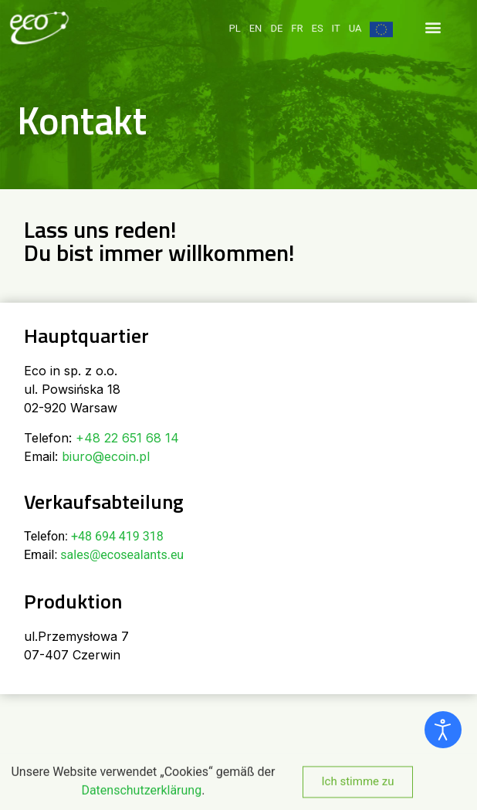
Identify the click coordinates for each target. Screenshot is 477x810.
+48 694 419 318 (117, 536)
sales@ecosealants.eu (122, 554)
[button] (432, 18)
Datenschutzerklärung (141, 799)
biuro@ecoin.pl (106, 456)
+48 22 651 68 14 (127, 438)
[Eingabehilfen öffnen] (443, 729)
